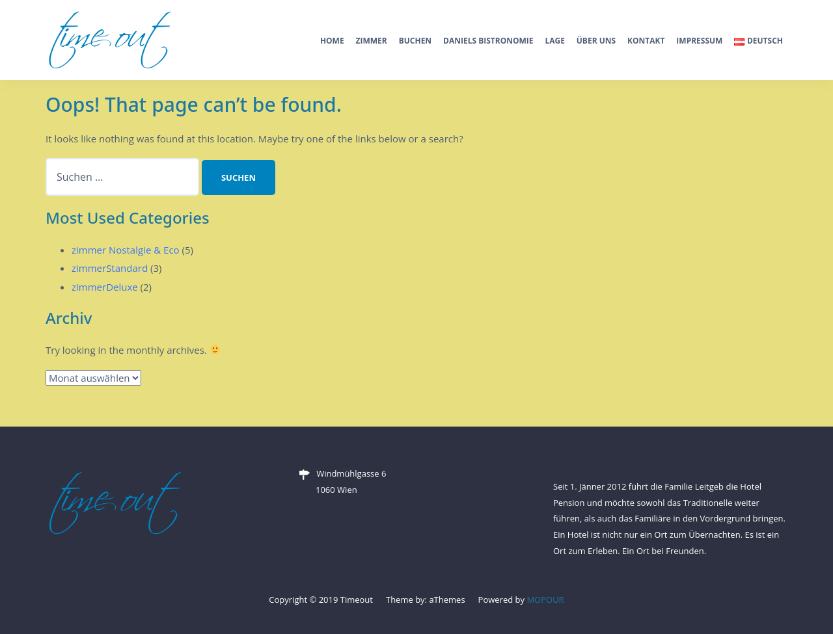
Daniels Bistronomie (488, 40)
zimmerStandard (110, 267)
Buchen (415, 40)
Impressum (699, 40)
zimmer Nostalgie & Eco (126, 249)
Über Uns (596, 40)
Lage (554, 40)
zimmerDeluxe (105, 286)
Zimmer (371, 40)
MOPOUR (545, 599)
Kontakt (645, 40)
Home (332, 40)
